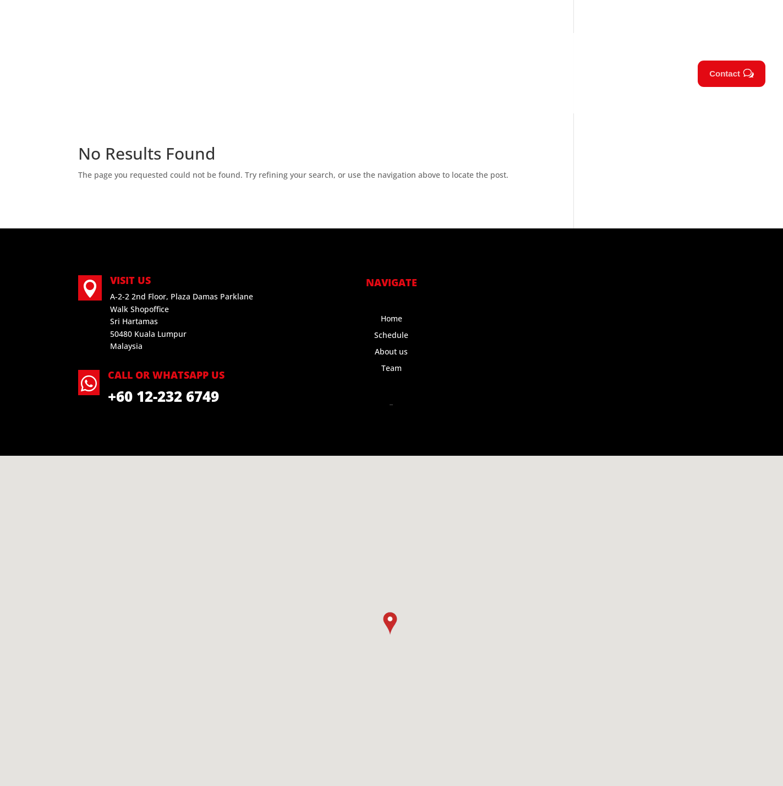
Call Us (102, 17)
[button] (390, 623)
